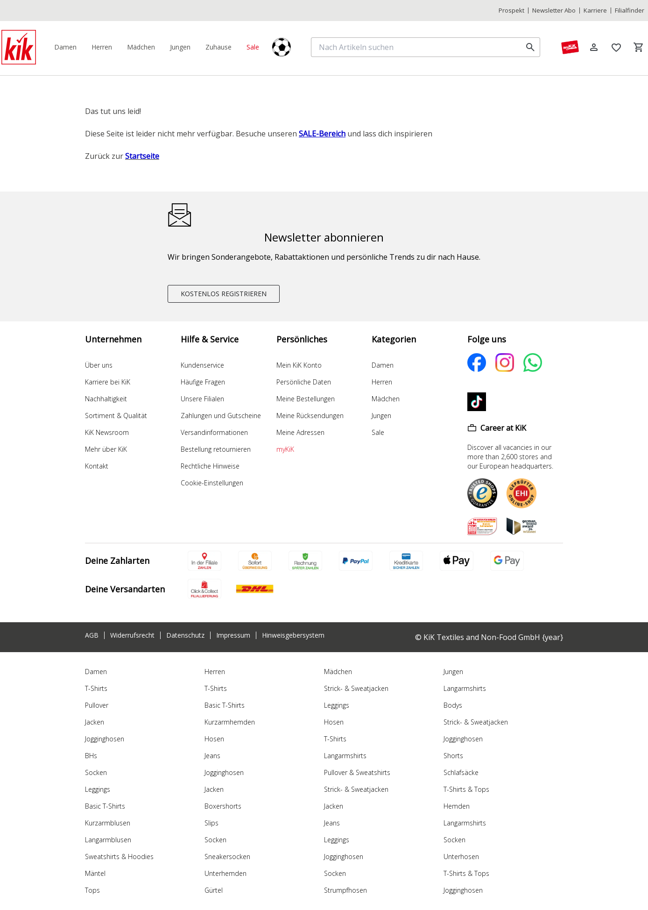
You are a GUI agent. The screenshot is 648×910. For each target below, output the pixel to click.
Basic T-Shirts (105, 806)
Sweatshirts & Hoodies (119, 856)
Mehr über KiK (106, 449)
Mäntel (95, 873)
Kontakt (96, 466)
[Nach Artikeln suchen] (418, 47)
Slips (211, 822)
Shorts (453, 755)
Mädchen (386, 398)
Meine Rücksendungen (310, 415)
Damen (383, 365)
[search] (530, 47)
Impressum (233, 635)
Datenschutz (185, 635)
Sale (378, 432)
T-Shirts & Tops (466, 789)
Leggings (97, 789)
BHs (91, 755)
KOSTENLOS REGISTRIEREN (224, 293)
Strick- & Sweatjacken (356, 688)
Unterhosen (461, 856)
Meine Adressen (300, 432)
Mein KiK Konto (299, 365)
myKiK (285, 449)
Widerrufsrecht (132, 635)
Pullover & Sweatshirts (357, 772)
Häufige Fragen (203, 381)
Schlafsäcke (461, 772)
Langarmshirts (345, 755)
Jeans (212, 755)
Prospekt (511, 10)
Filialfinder (629, 10)
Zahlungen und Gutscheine (221, 415)
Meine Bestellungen (305, 398)
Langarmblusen (108, 839)
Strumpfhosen (345, 890)
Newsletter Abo (554, 10)
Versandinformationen (214, 432)
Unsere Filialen (202, 398)
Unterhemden (225, 873)
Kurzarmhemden (229, 722)
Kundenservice (202, 365)
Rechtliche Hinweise (210, 466)
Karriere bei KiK (107, 381)
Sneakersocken (227, 856)
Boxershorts (222, 806)
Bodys (453, 705)
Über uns (99, 365)
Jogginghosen (104, 738)
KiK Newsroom (107, 432)
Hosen (214, 738)
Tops (92, 890)
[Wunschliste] (616, 47)
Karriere (595, 10)
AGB (92, 635)
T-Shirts (96, 688)
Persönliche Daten (303, 381)
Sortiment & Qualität (116, 415)
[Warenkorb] (638, 47)
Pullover (96, 705)
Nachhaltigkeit (106, 398)
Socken (96, 772)
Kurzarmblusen (107, 822)
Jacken (94, 722)
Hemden (457, 806)
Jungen (381, 415)
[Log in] (594, 47)
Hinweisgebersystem (293, 635)
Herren (382, 381)
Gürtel (213, 890)
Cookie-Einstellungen (212, 482)
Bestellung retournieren (216, 449)
